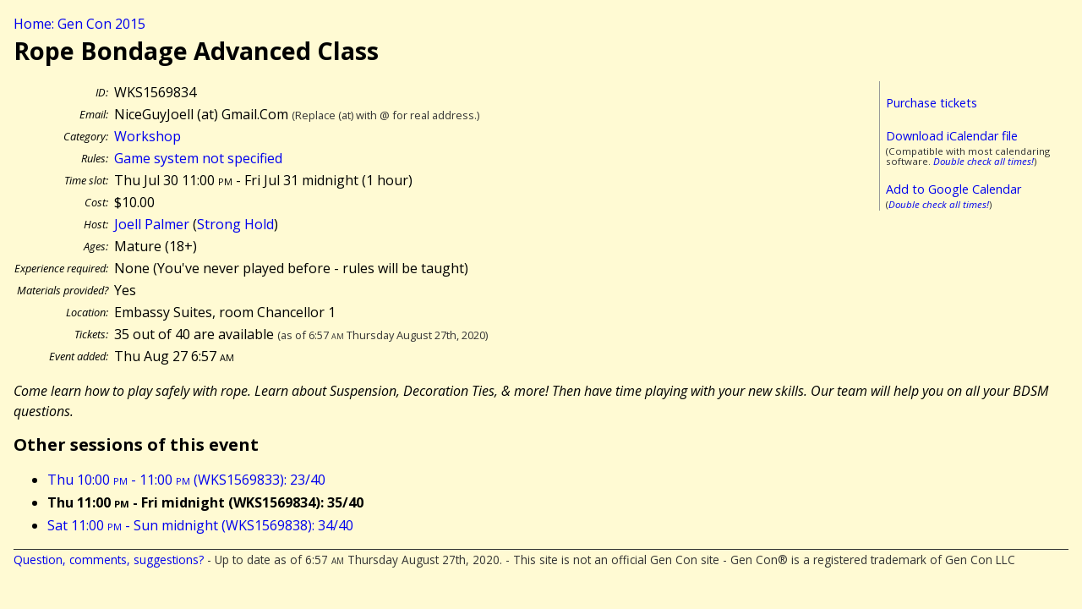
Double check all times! (983, 161)
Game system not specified (198, 158)
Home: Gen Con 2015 (79, 23)
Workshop (147, 136)
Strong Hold (235, 224)
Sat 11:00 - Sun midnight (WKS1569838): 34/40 (200, 525)
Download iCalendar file (952, 136)
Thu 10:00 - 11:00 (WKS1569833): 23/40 (186, 479)
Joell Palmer (151, 224)
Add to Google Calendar (953, 189)
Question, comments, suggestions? (109, 559)
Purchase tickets (931, 103)
